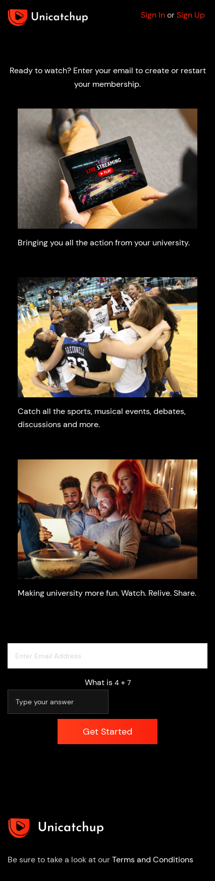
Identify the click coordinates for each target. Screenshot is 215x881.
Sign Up (191, 15)
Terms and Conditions (152, 859)
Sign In (153, 15)
